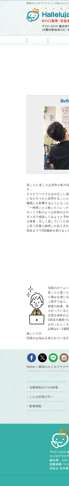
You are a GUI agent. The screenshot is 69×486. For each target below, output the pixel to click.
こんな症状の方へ (41, 396)
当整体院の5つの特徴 (43, 387)
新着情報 (35, 406)
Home (37, 40)
